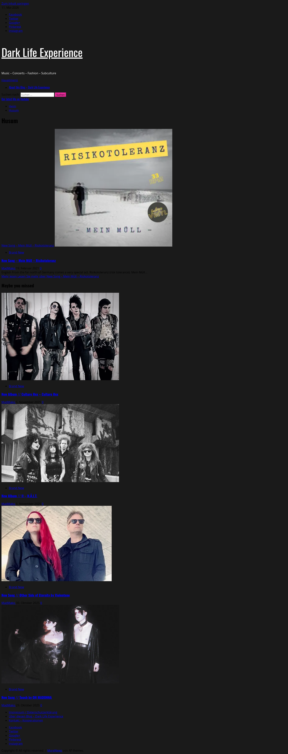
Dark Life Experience (41, 52)
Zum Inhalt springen (15, 3)
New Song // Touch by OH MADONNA (26, 697)
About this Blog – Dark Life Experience (29, 87)
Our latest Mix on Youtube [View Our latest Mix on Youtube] (15, 99)
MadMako (8, 268)
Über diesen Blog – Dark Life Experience (36, 716)
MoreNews (54, 750)
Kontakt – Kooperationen (26, 720)
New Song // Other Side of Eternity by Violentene (35, 595)
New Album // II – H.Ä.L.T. (19, 495)
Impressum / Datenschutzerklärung (33, 712)
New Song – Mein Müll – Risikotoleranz (27, 245)
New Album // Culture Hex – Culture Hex (29, 394)
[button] (9, 80)
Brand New (16, 252)
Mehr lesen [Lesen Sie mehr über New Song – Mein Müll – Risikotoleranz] (50, 276)
